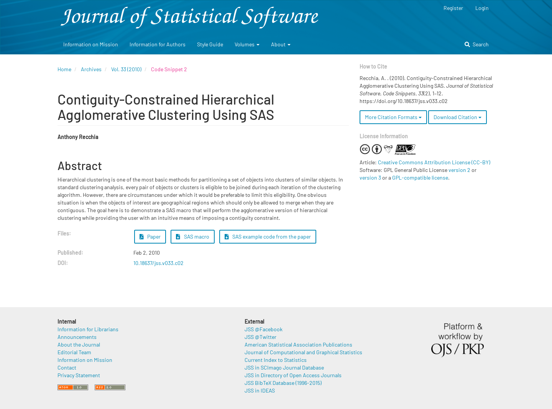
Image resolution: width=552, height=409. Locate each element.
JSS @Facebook (264, 329)
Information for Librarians (88, 329)
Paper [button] (150, 236)
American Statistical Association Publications (298, 344)
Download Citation (457, 117)
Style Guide (210, 44)
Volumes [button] (247, 44)
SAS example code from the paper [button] (268, 236)
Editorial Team (74, 352)
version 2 (459, 170)
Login (482, 8)
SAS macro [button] (192, 236)
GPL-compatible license (420, 177)
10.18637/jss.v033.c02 (158, 263)
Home (64, 69)
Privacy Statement (79, 375)
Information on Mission (90, 44)
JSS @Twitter (260, 337)
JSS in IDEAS (260, 390)
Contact (67, 367)
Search (477, 44)
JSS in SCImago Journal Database (284, 367)
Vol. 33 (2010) (126, 69)
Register (453, 8)
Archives (91, 69)
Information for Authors (158, 44)
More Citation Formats (393, 117)
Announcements (77, 337)
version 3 (370, 177)
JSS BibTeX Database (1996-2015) (283, 383)
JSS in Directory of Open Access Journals (293, 375)
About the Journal (79, 344)
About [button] (281, 44)
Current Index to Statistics (276, 360)
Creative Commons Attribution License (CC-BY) (434, 162)
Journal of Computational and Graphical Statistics (303, 352)
